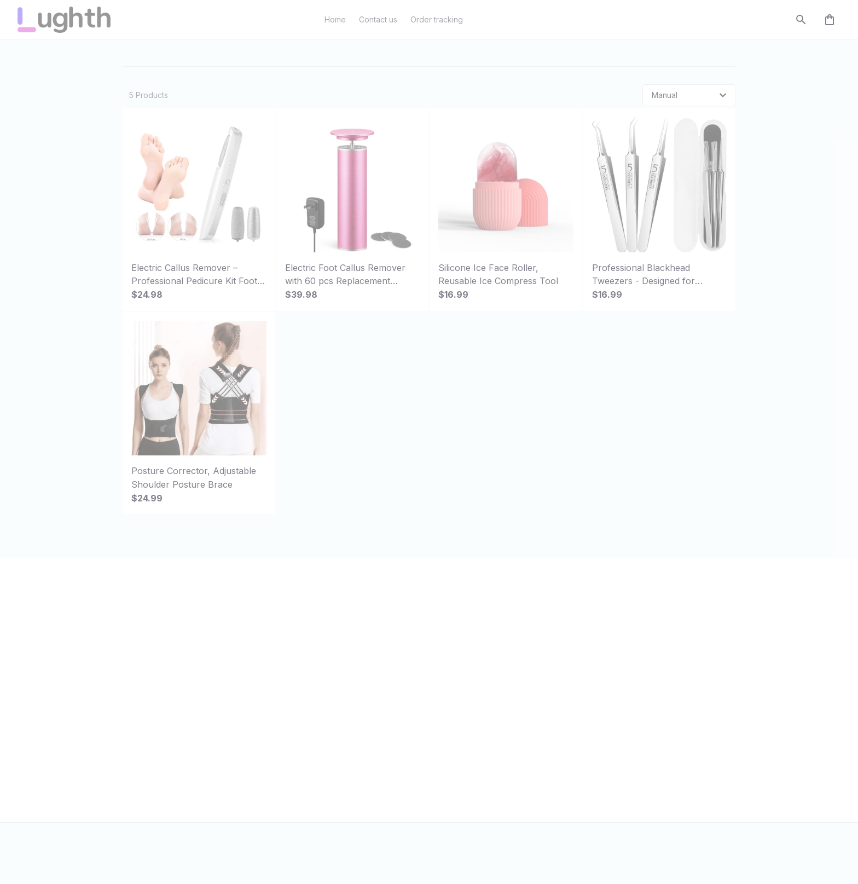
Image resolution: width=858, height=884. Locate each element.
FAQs (342, 708)
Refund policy (568, 749)
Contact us (352, 667)
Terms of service (573, 687)
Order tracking (359, 687)
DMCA (344, 728)
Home (133, 63)
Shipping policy (571, 708)
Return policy (566, 728)
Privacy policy (568, 667)
